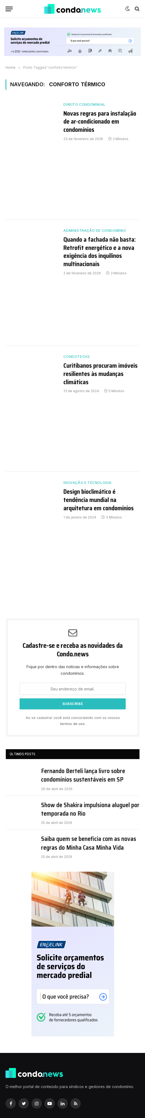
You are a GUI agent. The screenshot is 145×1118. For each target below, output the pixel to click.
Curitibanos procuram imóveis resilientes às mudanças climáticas (100, 374)
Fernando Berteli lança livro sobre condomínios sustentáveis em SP (83, 775)
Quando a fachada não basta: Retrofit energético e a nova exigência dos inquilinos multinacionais (99, 252)
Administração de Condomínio (94, 230)
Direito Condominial (84, 104)
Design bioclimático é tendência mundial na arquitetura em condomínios (98, 500)
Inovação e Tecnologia (87, 483)
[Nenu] (9, 9)
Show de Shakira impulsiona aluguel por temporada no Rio (90, 809)
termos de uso (72, 724)
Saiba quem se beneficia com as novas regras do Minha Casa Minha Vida (88, 843)
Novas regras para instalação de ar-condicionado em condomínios (99, 122)
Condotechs (76, 357)
